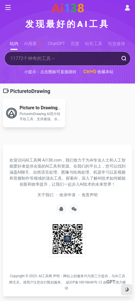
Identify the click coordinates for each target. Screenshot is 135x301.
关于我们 (45, 195)
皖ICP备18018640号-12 (84, 282)
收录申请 (67, 195)
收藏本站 (98, 71)
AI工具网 (45, 276)
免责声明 (90, 195)
